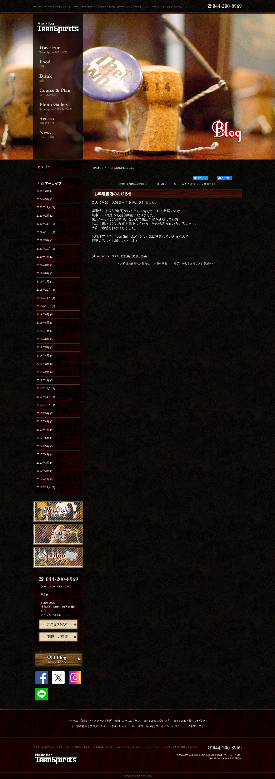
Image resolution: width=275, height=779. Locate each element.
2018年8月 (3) (45, 322)
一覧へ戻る (160, 184)
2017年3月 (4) (45, 462)
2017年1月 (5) (45, 479)
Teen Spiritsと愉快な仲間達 (188, 720)
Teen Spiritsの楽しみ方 (156, 720)
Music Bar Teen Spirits (105, 256)
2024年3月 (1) (45, 199)
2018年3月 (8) (45, 363)
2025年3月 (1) (45, 190)
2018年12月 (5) (45, 289)
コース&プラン (131, 720)
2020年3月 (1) (45, 265)
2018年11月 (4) (45, 298)
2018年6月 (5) (45, 339)
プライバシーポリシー (169, 726)
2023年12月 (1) (45, 207)
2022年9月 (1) (45, 240)
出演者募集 (80, 726)
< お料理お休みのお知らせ (134, 184)
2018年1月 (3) (45, 380)
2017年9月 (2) (45, 413)
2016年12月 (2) (45, 487)
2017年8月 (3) (45, 421)
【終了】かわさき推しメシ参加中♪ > (193, 184)
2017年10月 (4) (45, 404)
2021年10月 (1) (45, 248)
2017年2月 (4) (45, 470)
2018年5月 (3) (45, 347)
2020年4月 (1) (45, 256)
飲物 (117, 720)
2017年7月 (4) (45, 429)
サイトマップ (193, 726)
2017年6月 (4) (45, 437)
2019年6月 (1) (45, 273)
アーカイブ (53, 183)
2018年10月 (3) (45, 306)
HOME (96, 168)
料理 (109, 720)
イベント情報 (108, 726)
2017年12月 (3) (45, 388)
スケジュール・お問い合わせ (136, 726)
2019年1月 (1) (45, 281)
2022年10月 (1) (45, 232)
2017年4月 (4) (45, 454)
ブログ (107, 168)
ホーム (74, 720)
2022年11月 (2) (45, 223)
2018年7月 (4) (45, 330)
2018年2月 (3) (45, 372)
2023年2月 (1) (45, 215)
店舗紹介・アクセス (92, 720)
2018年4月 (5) (45, 355)
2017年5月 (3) (45, 446)
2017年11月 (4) (45, 396)
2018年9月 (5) (45, 314)
